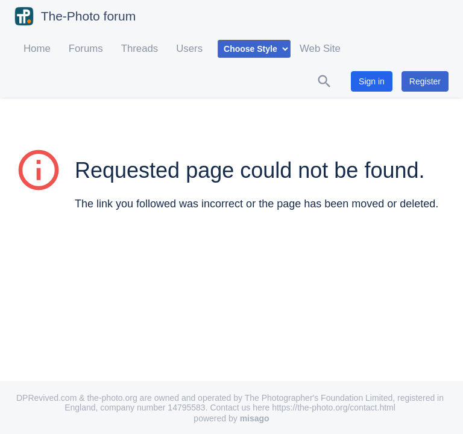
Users (189, 48)
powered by (231, 418)
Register (425, 81)
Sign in (372, 81)
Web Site (320, 48)
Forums (86, 48)
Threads (140, 48)
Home (37, 48)
